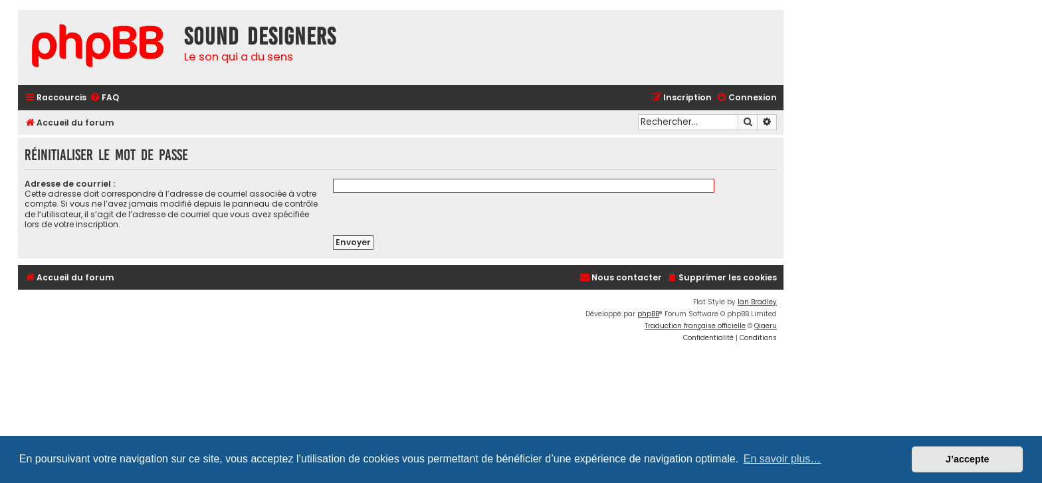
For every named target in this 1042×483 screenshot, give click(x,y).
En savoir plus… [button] (782, 458)
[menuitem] (104, 98)
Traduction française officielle (695, 326)
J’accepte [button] (968, 459)
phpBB (648, 314)
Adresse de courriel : (70, 183)
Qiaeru (765, 326)
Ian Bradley (757, 302)
